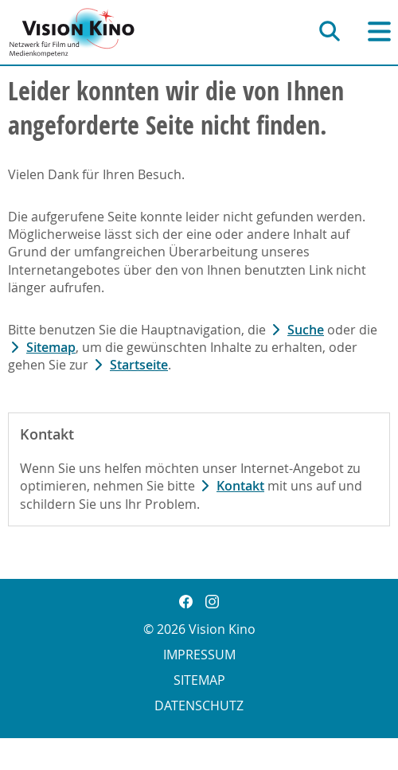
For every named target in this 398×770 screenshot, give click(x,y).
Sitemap (51, 347)
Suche (305, 329)
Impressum (199, 654)
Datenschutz (199, 705)
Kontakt (240, 485)
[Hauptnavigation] (379, 31)
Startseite (139, 364)
